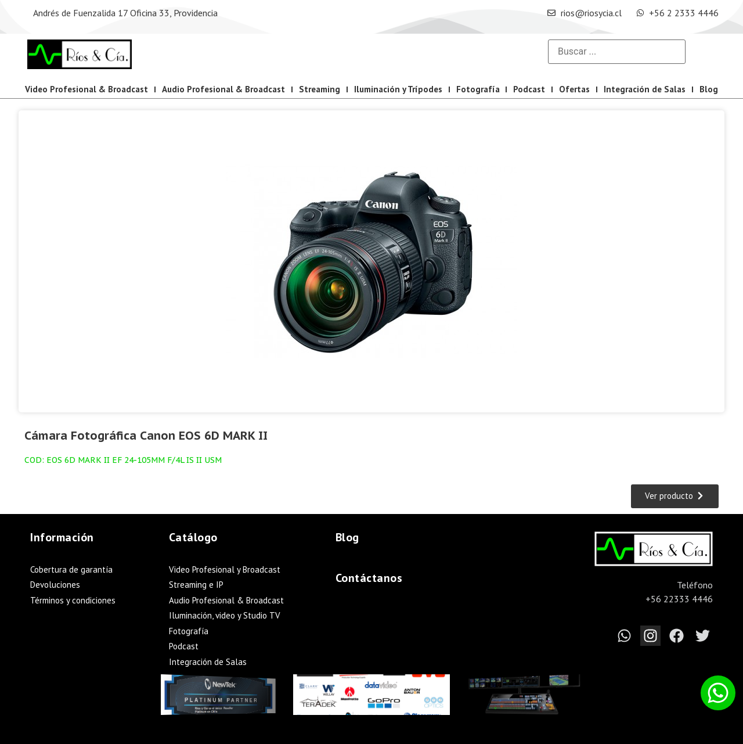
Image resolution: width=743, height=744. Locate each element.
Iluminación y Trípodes (398, 89)
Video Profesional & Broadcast (86, 89)
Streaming (319, 89)
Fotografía (478, 89)
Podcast (529, 89)
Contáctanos (369, 577)
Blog (708, 89)
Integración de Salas (645, 89)
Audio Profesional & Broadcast (223, 89)
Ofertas (574, 89)
